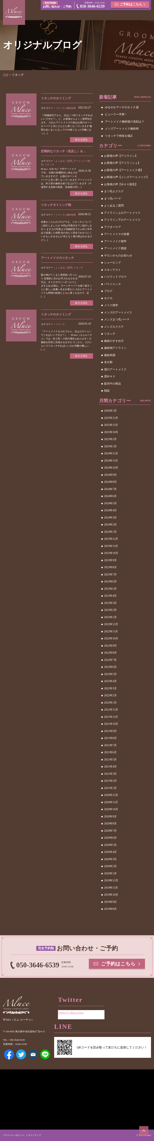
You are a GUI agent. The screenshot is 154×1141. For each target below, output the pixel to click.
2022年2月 (110, 695)
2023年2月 (110, 610)
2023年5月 (110, 588)
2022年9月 (110, 645)
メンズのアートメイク (118, 312)
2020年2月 (110, 866)
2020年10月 (111, 809)
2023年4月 (110, 595)
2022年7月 (110, 659)
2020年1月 (110, 873)
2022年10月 (111, 638)
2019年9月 (110, 901)
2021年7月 (110, 745)
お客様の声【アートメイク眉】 (123, 170)
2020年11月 (111, 802)
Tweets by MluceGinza (72, 1011)
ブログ (108, 291)
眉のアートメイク (115, 369)
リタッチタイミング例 (57, 206)
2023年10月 (111, 553)
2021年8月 (110, 738)
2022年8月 (110, 652)
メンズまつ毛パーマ (116, 319)
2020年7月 (110, 830)
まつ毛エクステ (114, 191)
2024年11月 (111, 460)
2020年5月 (110, 844)
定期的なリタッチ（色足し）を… (65, 151)
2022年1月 (110, 702)
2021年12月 (111, 709)
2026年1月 (110, 410)
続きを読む (81, 139)
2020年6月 (110, 837)
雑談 (107, 390)
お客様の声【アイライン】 (121, 155)
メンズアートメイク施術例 (122, 128)
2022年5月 (110, 674)
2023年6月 (110, 581)
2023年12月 (111, 538)
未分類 (108, 362)
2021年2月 (110, 780)
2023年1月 (110, 617)
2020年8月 (110, 823)
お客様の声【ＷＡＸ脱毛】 (121, 184)
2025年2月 (110, 439)
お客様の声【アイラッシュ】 (122, 162)
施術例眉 (71, 108)
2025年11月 (111, 424)
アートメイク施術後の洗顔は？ (124, 121)
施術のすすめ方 (114, 340)
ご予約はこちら (131, 5)
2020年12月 (111, 795)
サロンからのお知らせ (118, 255)
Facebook (9, 1054)
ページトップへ (143, 1130)
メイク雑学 (111, 305)
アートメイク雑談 (115, 248)
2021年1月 (110, 788)
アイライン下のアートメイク (122, 219)
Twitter (21, 1054)
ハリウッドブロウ (115, 276)
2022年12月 (111, 624)
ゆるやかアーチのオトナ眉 (122, 107)
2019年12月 (111, 880)
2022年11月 (111, 631)
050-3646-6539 (92, 7)
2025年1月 (110, 446)
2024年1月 (110, 531)
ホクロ (108, 298)
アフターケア (112, 227)
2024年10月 (111, 467)
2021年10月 (111, 723)
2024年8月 (110, 481)
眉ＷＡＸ (109, 376)
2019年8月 (110, 908)
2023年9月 (110, 560)
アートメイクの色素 (116, 234)
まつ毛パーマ (112, 198)
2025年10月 (111, 432)
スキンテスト (112, 269)
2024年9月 (110, 474)
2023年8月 (110, 567)
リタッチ (60, 108)
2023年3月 (110, 602)
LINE (45, 1054)
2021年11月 (111, 716)
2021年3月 (110, 773)
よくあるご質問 (63, 161)
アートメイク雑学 (115, 241)
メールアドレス (33, 1054)
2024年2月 (110, 524)
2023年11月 (111, 546)
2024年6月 (110, 496)
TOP (6, 74)
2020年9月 (110, 816)
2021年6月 (110, 752)
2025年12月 (111, 417)
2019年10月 (111, 894)
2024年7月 (110, 489)
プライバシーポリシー (14, 1135)
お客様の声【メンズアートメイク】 (126, 177)
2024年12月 (111, 453)
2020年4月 (110, 851)
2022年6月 (110, 666)
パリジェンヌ (112, 284)
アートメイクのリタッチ (58, 259)
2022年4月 (110, 681)
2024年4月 (110, 510)
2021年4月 (110, 766)
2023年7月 (110, 574)
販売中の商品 (112, 383)
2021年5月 (110, 759)
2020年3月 (110, 859)
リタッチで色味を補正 (119, 135)
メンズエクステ (114, 326)
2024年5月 (110, 503)
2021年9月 (110, 731)
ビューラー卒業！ (116, 114)
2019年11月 (111, 887)
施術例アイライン (115, 347)
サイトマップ (37, 1135)
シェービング (112, 262)
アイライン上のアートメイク (122, 212)
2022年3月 (110, 688)
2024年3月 (110, 517)
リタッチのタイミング (57, 98)
